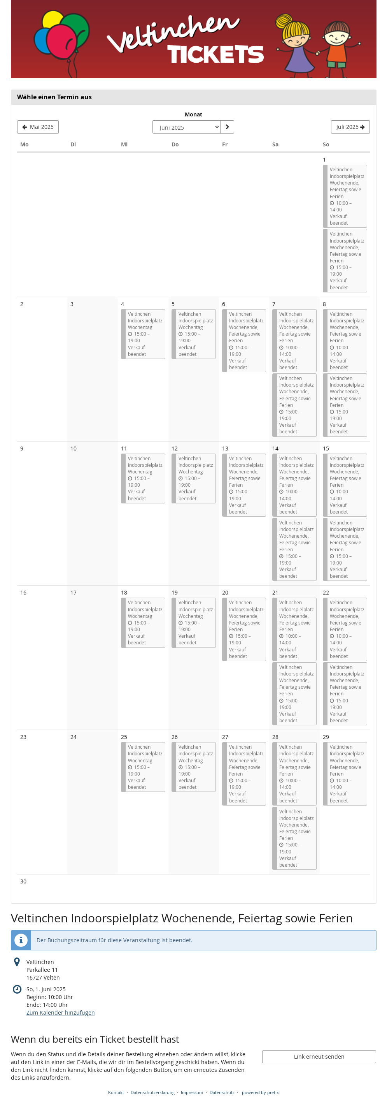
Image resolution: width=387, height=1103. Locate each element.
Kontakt (116, 1092)
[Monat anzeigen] (227, 127)
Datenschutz (222, 1092)
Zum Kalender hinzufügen (60, 1012)
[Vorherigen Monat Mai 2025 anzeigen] (38, 127)
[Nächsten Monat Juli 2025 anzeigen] (350, 127)
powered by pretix (260, 1092)
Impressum (192, 1092)
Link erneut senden (319, 1056)
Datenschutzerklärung (153, 1092)
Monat (193, 114)
